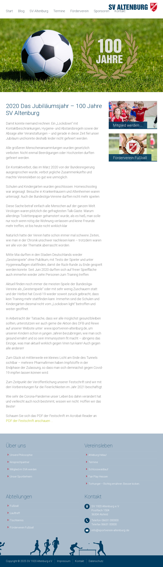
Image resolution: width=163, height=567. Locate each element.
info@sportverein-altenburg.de (110, 530)
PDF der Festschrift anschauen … (29, 421)
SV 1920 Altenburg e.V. (105, 506)
